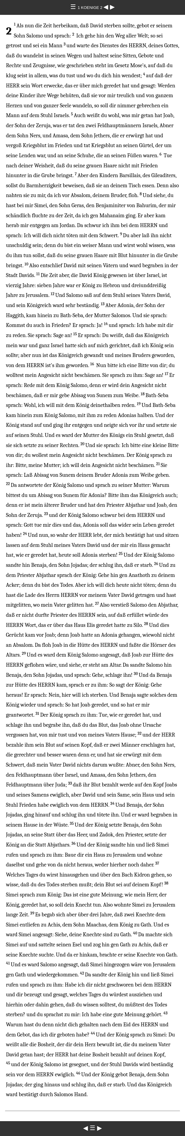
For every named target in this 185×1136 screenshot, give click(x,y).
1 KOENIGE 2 (91, 7)
